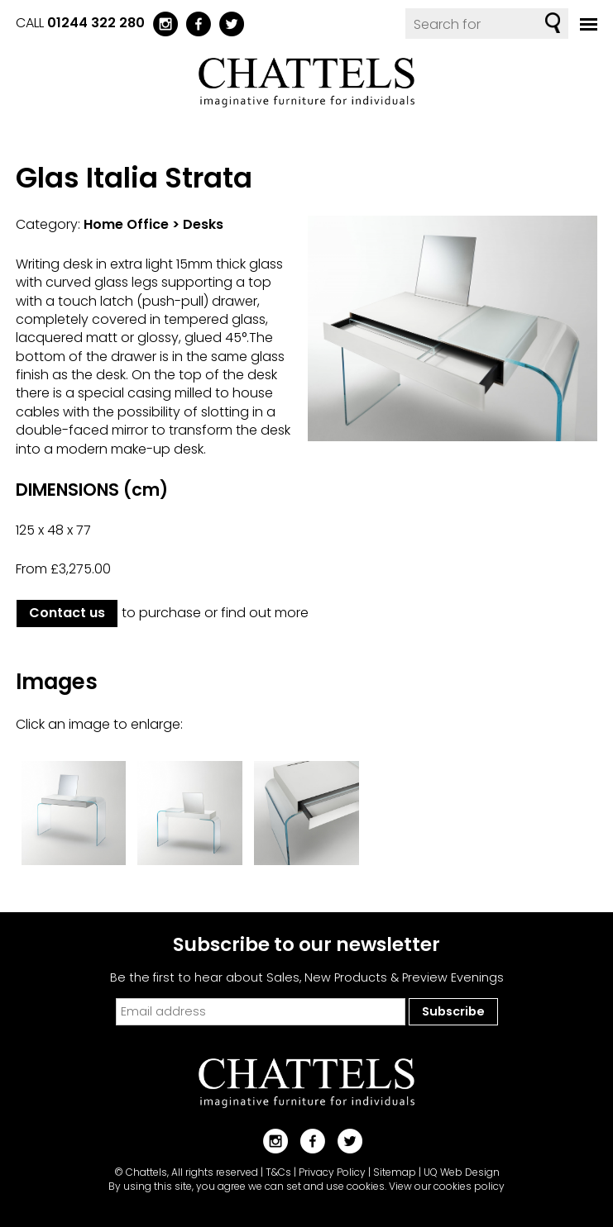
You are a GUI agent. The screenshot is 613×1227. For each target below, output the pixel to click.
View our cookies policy (447, 1186)
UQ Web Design (462, 1172)
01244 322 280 (96, 22)
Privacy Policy (332, 1172)
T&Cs (278, 1172)
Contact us (67, 612)
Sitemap (394, 1172)
